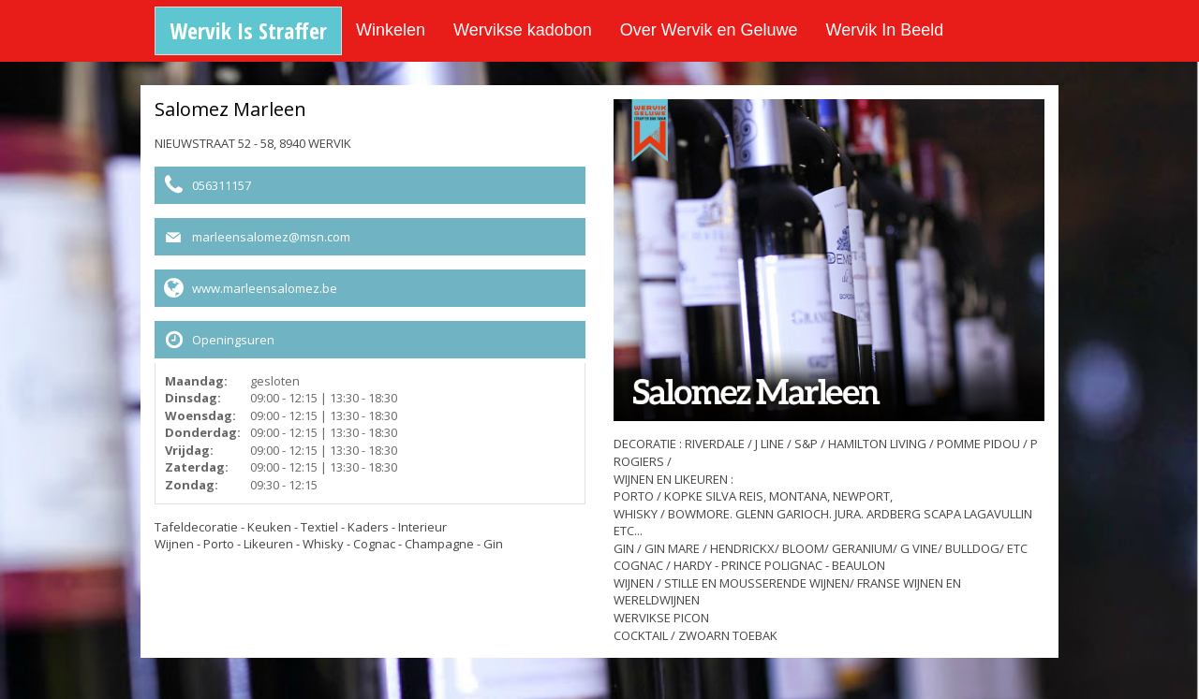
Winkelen (390, 30)
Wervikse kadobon (522, 30)
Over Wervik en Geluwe (709, 30)
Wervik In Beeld (885, 30)
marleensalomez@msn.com (271, 236)
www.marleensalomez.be (264, 288)
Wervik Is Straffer (248, 30)
